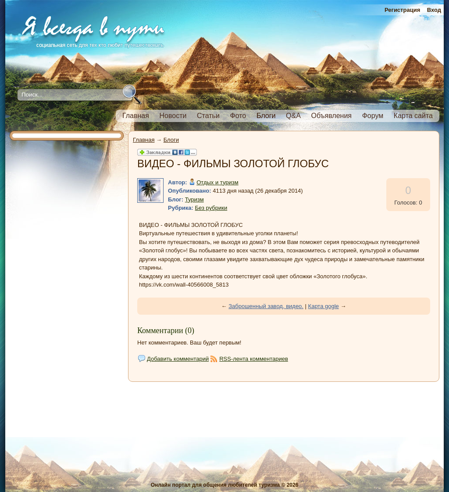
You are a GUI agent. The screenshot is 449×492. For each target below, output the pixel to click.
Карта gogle (323, 306)
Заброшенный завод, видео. (265, 306)
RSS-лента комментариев (253, 359)
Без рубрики (211, 208)
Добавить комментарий (178, 359)
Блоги (171, 139)
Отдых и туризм (217, 182)
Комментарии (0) (165, 330)
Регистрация (402, 10)
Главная (143, 139)
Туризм (194, 199)
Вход (434, 10)
